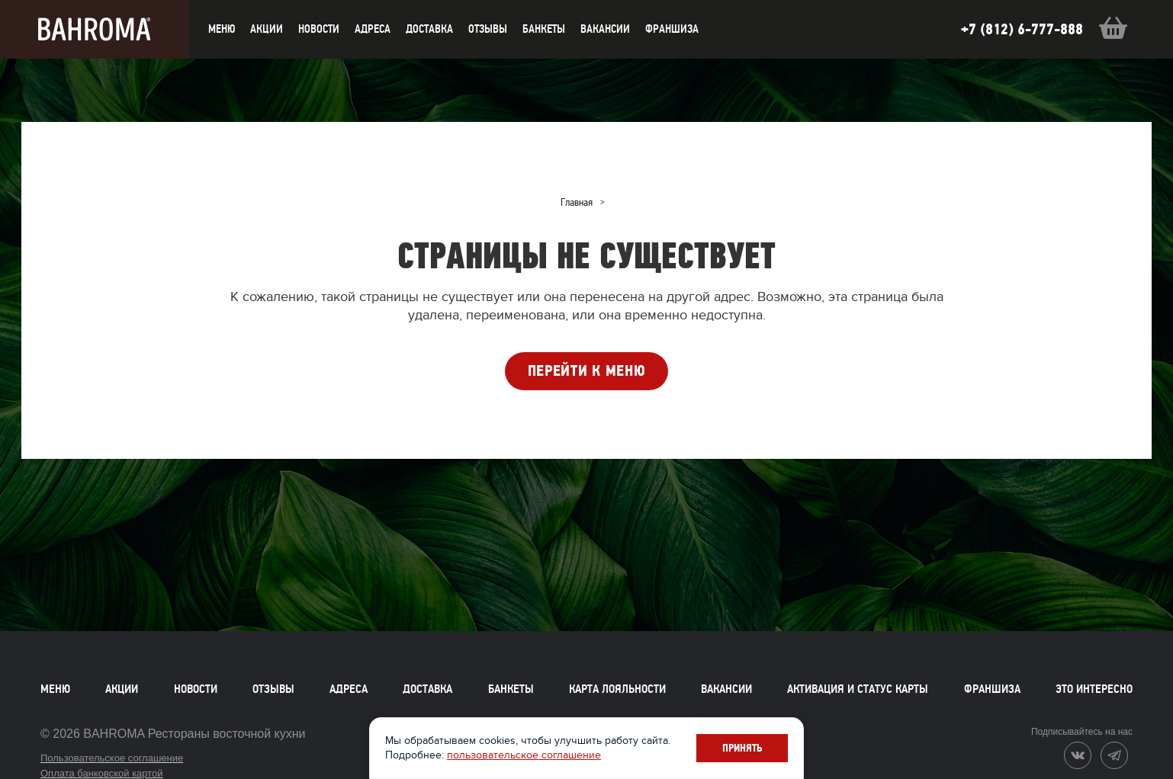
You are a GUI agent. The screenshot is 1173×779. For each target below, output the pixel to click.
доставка (429, 29)
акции (266, 29)
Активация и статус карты (857, 689)
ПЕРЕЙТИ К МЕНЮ (587, 370)
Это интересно (1094, 689)
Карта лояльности (617, 689)
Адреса (372, 29)
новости (318, 29)
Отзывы (487, 29)
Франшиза (672, 29)
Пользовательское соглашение (111, 758)
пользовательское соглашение (524, 755)
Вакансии (605, 29)
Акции (121, 689)
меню (221, 29)
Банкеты (543, 29)
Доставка (427, 689)
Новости (195, 689)
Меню (55, 689)
